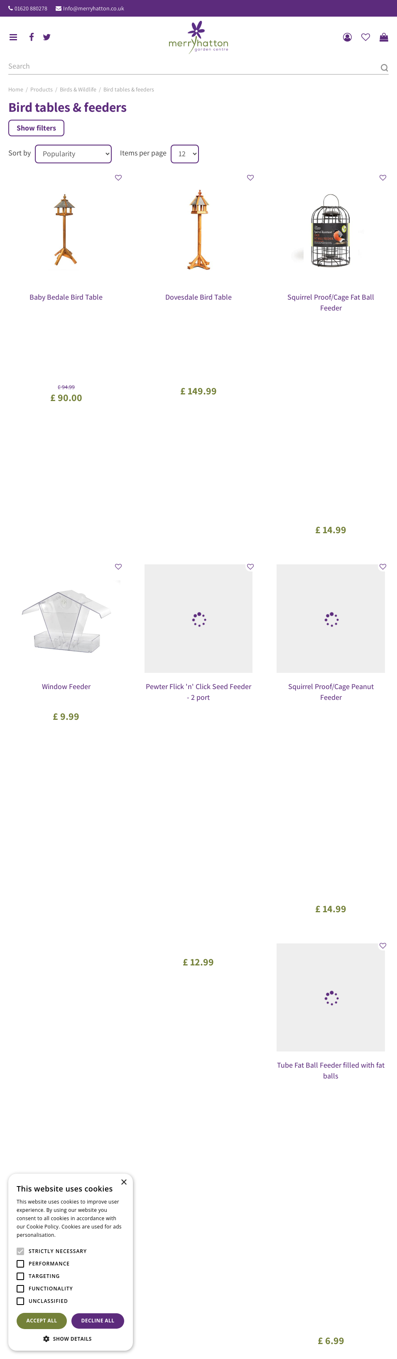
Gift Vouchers (223, 1197)
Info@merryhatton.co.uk (93, 8)
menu (13, 37)
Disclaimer (373, 1343)
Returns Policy (338, 1343)
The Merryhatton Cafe (233, 1187)
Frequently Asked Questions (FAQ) (248, 1209)
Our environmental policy (238, 1220)
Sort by (19, 153)
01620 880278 (31, 8)
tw (47, 37)
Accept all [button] (42, 1320)
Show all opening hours (236, 1116)
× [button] (123, 1182)
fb (32, 37)
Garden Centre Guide (180, 1343)
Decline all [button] (98, 1320)
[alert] (70, 1262)
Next (250, 922)
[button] (71, 1338)
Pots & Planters (140, 1325)
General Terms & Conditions (244, 1343)
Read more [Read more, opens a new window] (70, 1234)
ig (29, 1129)
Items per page (143, 153)
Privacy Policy (299, 1343)
